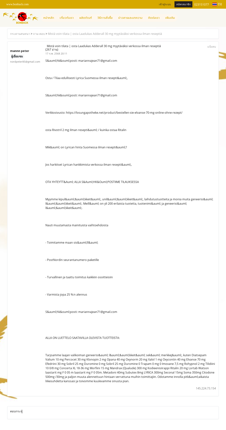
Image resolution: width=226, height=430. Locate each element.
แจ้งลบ (211, 47)
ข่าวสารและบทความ (130, 18)
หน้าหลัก (48, 18)
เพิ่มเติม (170, 18)
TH (217, 4)
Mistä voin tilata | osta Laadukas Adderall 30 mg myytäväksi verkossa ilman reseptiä (105, 34)
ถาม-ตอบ (39, 34)
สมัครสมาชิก (183, 4)
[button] (180, 17)
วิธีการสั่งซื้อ (105, 18)
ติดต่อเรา (154, 18)
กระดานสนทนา (20, 34)
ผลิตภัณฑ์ (85, 18)
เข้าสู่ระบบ (165, 4)
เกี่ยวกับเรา (67, 18)
